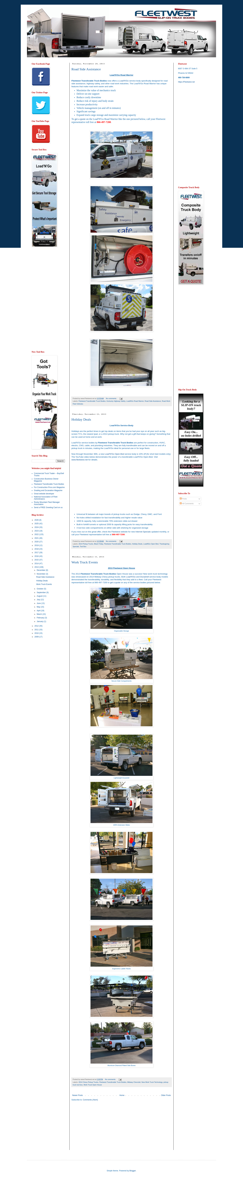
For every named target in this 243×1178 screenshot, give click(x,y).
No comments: (111, 398)
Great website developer (44, 494)
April (39, 611)
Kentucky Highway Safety (115, 401)
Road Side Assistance (86, 69)
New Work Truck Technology (152, 1082)
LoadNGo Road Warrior (135, 401)
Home (121, 1095)
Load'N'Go (124, 81)
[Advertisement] (97, 1127)
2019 (37, 545)
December (41, 570)
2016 (37, 556)
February (41, 618)
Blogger (132, 1171)
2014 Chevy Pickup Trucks (88, 1082)
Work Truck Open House (93, 1085)
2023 (37, 531)
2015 (37, 560)
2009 (37, 637)
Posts (183, 499)
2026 (37, 520)
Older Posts (166, 1095)
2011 (37, 630)
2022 (37, 534)
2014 (37, 563)
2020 (37, 542)
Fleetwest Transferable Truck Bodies (92, 401)
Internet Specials (143, 532)
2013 (37, 567)
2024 (37, 527)
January (40, 621)
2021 (37, 538)
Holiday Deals (81, 419)
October (40, 589)
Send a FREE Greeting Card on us (48, 507)
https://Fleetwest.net (186, 82)
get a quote (80, 119)
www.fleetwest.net (79, 460)
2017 (37, 552)
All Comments (187, 504)
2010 (37, 633)
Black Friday (98, 544)
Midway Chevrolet (134, 1082)
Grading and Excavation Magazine (48, 490)
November (41, 574)
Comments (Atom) (90, 1100)
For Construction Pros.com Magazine (49, 487)
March (39, 614)
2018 (37, 549)
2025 (37, 523)
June (39, 603)
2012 (37, 626)
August (40, 596)
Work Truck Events (84, 562)
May (39, 607)
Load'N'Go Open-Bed (114, 454)
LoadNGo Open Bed (151, 544)
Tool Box (83, 546)
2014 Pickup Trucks (86, 544)
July (39, 600)
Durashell (144, 577)
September (41, 592)
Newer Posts (77, 1095)
